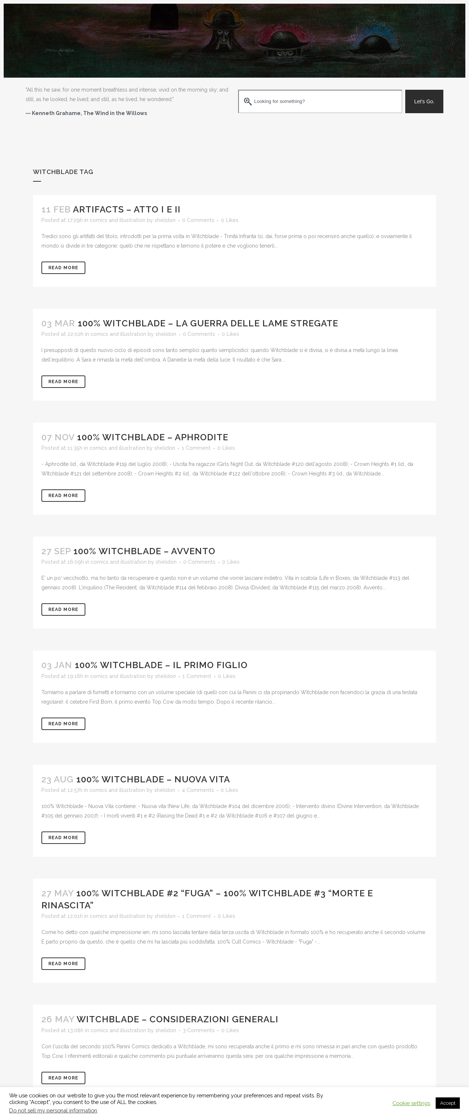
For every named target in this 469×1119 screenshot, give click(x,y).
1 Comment (196, 448)
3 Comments (199, 1030)
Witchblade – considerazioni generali (177, 1019)
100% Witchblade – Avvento (144, 551)
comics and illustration (117, 220)
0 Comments (198, 220)
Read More (63, 267)
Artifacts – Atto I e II (127, 209)
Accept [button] (447, 1103)
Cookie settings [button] (411, 1103)
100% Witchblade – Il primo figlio (161, 665)
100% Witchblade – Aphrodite (152, 437)
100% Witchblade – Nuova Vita (153, 779)
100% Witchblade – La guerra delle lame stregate (208, 323)
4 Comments (198, 790)
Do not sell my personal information (53, 1110)
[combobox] (320, 101)
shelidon (165, 220)
